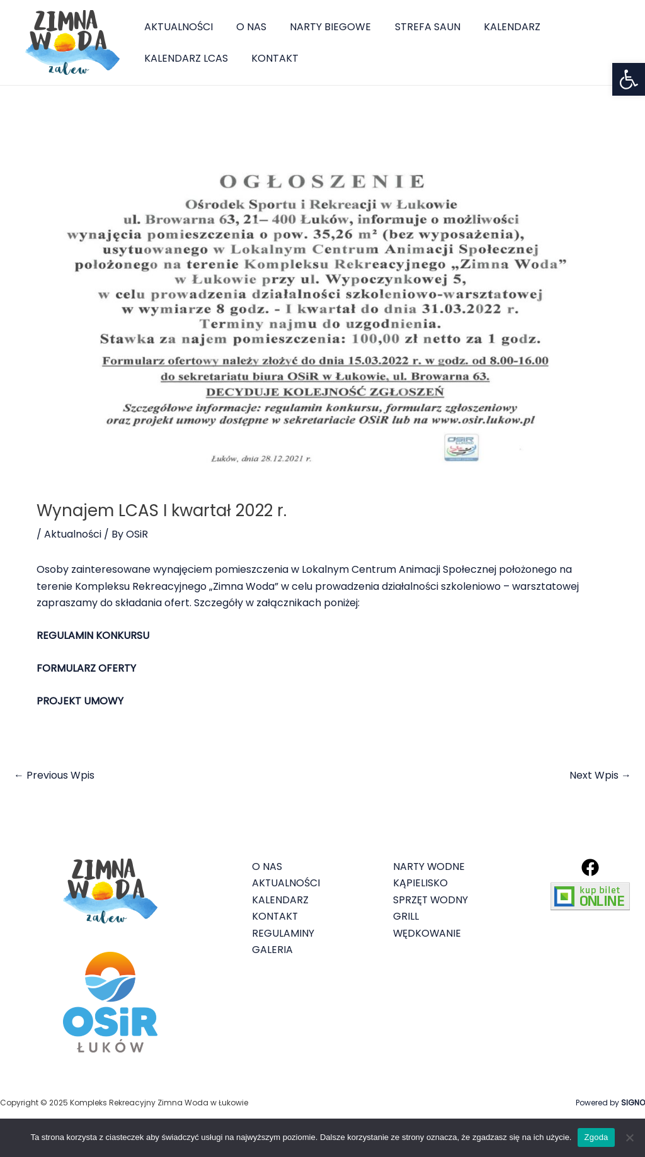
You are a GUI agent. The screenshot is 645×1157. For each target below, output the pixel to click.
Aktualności (72, 534)
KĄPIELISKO (420, 883)
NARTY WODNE (429, 866)
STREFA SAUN (415, 27)
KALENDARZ (497, 27)
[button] (628, 79)
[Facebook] (590, 867)
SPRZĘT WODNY (431, 900)
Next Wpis (600, 775)
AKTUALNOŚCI (176, 27)
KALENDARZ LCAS (184, 58)
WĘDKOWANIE (427, 933)
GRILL (406, 916)
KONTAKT (270, 58)
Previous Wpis (54, 775)
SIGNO (633, 1102)
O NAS (246, 27)
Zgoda (596, 1137)
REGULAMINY (283, 933)
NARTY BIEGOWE (322, 27)
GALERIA (272, 949)
